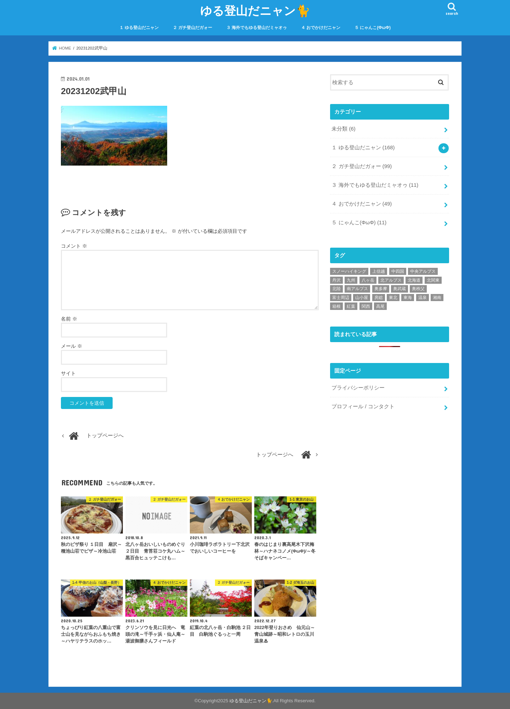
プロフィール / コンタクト (363, 406)
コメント (74, 246)
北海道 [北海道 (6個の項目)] (414, 279)
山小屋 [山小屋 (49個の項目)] (361, 297)
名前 (69, 319)
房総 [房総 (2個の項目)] (378, 297)
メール (71, 346)
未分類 (343, 129)
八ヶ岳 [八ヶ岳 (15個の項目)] (368, 279)
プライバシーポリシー (358, 388)
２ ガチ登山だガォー (192, 27)
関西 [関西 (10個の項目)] (366, 306)
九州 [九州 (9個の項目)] (351, 279)
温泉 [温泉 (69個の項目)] (422, 297)
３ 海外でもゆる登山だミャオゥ (256, 27)
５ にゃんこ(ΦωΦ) (373, 27)
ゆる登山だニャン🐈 (255, 10)
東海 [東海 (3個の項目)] (407, 297)
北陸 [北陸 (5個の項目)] (336, 288)
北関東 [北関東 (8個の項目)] (433, 279)
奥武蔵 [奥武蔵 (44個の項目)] (399, 288)
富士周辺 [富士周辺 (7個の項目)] (340, 297)
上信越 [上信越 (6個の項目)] (378, 271)
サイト (68, 373)
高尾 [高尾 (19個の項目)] (380, 306)
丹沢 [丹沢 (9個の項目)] (336, 279)
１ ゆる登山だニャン (139, 27)
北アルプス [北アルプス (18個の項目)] (391, 279)
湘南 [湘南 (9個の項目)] (437, 297)
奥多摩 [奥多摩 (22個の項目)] (380, 288)
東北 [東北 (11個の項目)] (393, 297)
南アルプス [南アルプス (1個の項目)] (357, 288)
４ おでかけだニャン (320, 27)
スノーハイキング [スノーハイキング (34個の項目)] (349, 271)
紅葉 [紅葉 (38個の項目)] (351, 306)
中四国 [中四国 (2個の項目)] (397, 271)
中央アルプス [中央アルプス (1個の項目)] (423, 271)
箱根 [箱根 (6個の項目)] (336, 306)
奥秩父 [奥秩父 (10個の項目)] (418, 288)
